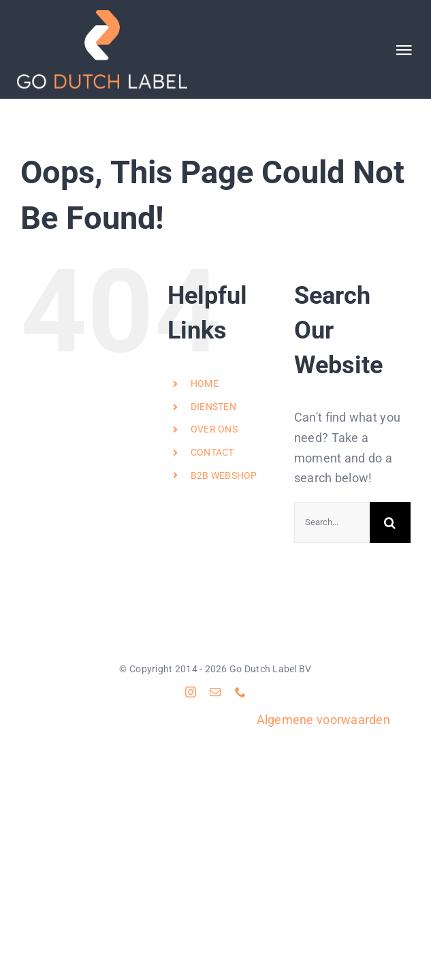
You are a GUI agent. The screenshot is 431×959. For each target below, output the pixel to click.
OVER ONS (214, 429)
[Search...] (332, 522)
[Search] (390, 522)
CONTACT (212, 452)
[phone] (240, 692)
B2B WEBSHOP (224, 475)
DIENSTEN (213, 406)
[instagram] (190, 692)
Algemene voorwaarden (323, 719)
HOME (205, 383)
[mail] (215, 692)
